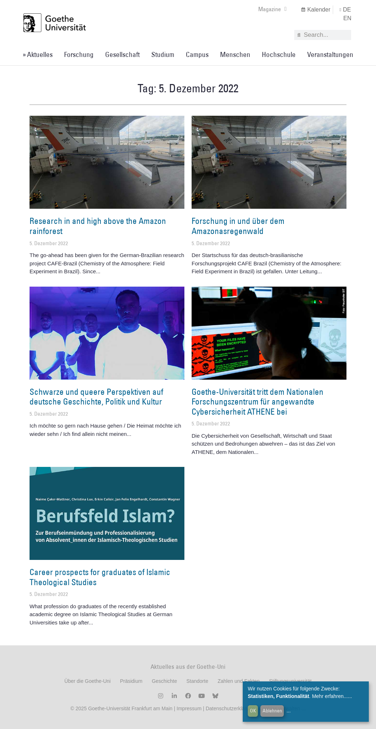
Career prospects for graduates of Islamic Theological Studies (100, 576)
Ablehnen (272, 710)
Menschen (235, 54)
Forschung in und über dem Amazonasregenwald (238, 225)
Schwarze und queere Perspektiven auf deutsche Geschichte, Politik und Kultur (96, 396)
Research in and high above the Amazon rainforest (98, 225)
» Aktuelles (38, 54)
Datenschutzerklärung (230, 708)
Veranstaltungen (330, 54)
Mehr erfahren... (330, 696)
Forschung (79, 54)
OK (253, 710)
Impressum (188, 708)
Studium (162, 54)
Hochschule (279, 54)
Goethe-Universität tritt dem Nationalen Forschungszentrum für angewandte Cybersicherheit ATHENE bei (257, 401)
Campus (197, 54)
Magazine (272, 9)
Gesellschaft (122, 54)
